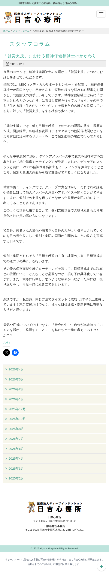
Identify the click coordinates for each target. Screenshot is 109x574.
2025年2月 (16, 478)
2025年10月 (17, 419)
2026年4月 (16, 369)
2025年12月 (17, 409)
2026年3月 (16, 379)
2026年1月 (16, 399)
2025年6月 (16, 448)
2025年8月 (16, 429)
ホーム (6, 30)
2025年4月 (16, 458)
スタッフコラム (21, 30)
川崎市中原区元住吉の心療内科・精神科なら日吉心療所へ (32, 17)
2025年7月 (16, 438)
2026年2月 (16, 389)
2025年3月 (16, 468)
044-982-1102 (54, 539)
